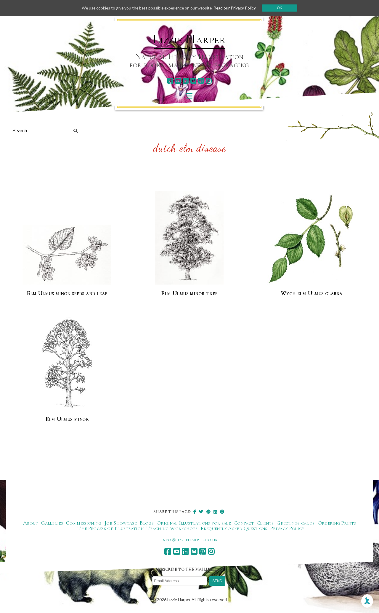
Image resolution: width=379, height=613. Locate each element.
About (30, 523)
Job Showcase (120, 523)
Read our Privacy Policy (237, 7)
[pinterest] (201, 81)
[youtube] (178, 81)
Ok (281, 8)
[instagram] (208, 81)
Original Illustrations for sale (194, 523)
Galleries (52, 523)
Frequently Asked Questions (233, 528)
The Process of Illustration (111, 528)
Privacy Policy (287, 528)
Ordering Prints (337, 523)
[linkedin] (185, 81)
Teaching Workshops (172, 528)
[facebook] (170, 81)
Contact (244, 523)
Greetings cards (295, 523)
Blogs (146, 523)
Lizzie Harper (189, 39)
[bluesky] (193, 81)
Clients (265, 523)
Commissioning (84, 523)
